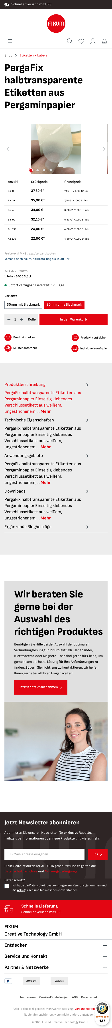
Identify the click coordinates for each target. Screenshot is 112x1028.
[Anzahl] (15, 319)
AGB (20, 890)
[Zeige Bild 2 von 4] (37, 170)
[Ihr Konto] (93, 41)
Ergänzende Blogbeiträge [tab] (47, 526)
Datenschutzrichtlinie (20, 871)
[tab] (47, 398)
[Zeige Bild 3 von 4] (44, 170)
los (96, 854)
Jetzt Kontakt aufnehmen (39, 687)
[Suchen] (70, 41)
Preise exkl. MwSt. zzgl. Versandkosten (30, 253)
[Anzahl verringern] (9, 319)
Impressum (28, 997)
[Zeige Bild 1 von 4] (31, 170)
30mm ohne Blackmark (64, 305)
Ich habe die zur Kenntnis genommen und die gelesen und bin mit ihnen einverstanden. (59, 888)
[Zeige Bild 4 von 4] (51, 170)
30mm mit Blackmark (23, 305)
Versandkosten (85, 1009)
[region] (56, 149)
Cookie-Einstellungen (54, 997)
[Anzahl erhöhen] (21, 319)
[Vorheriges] (7, 149)
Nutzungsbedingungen (62, 871)
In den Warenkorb (73, 319)
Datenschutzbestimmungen (48, 885)
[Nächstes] (104, 149)
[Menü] (9, 41)
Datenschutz (90, 997)
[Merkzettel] (81, 41)
